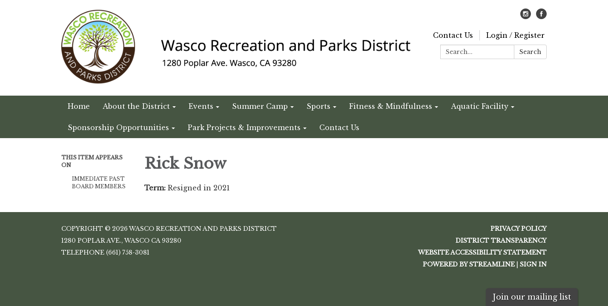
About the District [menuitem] (136, 106)
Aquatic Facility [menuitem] (479, 106)
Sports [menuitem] (318, 106)
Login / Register (515, 35)
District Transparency (501, 240)
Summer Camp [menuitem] (260, 106)
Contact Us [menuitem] (339, 127)
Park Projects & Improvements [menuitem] (244, 127)
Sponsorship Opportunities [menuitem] (118, 127)
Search (530, 52)
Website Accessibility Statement (482, 252)
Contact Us (453, 35)
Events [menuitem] (201, 106)
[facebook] (541, 16)
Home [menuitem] (79, 106)
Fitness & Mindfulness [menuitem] (390, 106)
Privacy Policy (518, 228)
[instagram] (525, 16)
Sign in (533, 264)
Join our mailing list (532, 297)
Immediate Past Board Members (99, 183)
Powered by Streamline (469, 264)
